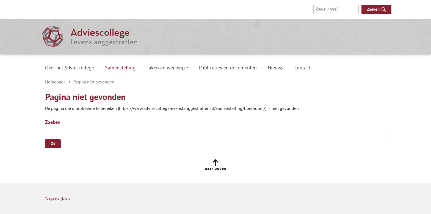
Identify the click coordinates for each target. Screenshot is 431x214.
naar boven (215, 168)
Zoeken (52, 122)
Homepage (55, 82)
